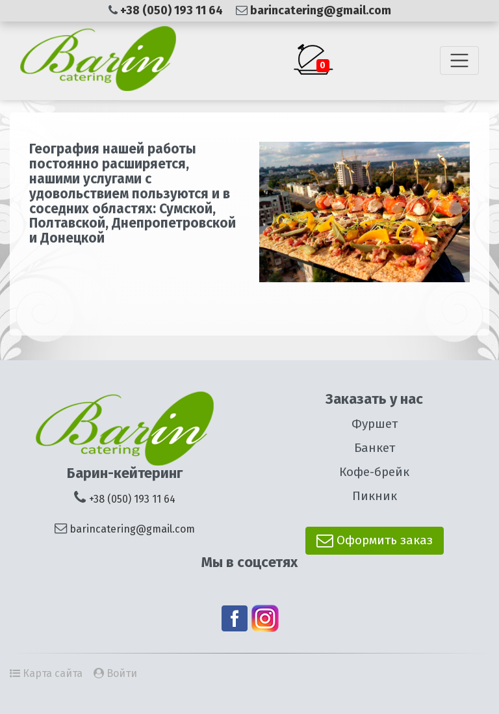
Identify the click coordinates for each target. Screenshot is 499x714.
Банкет (374, 447)
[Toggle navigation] (459, 60)
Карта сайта (53, 673)
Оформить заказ (374, 540)
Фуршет (375, 423)
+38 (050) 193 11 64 (172, 10)
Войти (122, 673)
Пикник (374, 495)
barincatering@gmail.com (320, 10)
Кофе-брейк (374, 471)
